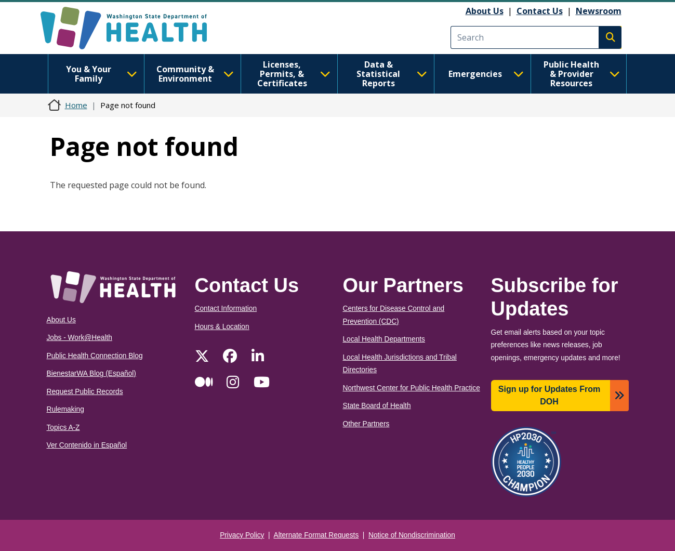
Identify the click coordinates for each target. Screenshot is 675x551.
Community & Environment (195, 73)
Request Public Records (85, 392)
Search (610, 37)
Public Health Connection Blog (95, 356)
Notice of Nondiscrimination (411, 535)
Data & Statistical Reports (391, 74)
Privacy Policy (242, 535)
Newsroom (598, 11)
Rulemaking (65, 409)
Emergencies (486, 74)
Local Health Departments (384, 339)
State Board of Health (377, 406)
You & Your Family (101, 73)
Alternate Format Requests (316, 535)
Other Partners (366, 424)
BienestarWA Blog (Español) (91, 373)
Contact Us (540, 11)
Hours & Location (222, 327)
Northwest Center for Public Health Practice (411, 388)
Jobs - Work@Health (79, 338)
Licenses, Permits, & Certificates (293, 74)
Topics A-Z (63, 427)
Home (76, 105)
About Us (485, 11)
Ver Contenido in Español (87, 445)
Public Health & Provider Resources (582, 74)
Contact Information (226, 308)
